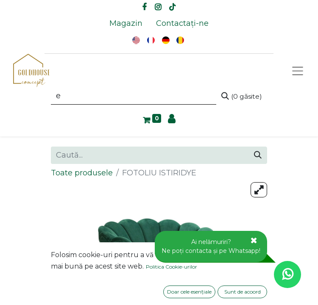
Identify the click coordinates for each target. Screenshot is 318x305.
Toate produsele (82, 172)
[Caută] (241, 96)
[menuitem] (126, 23)
